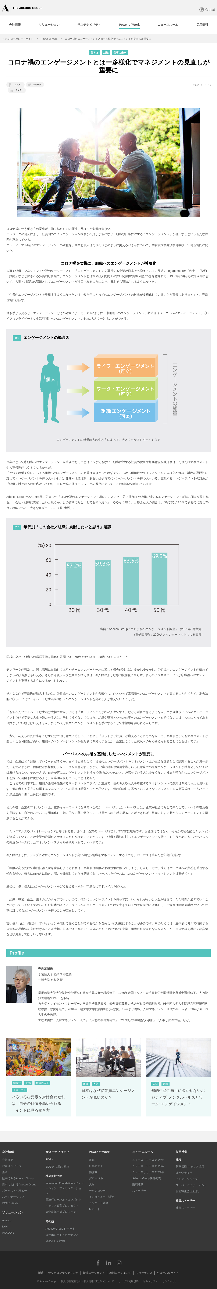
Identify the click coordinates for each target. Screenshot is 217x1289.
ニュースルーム (142, 1152)
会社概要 (7, 1159)
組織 (92, 1159)
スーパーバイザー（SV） (191, 1185)
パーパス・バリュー (14, 1190)
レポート (94, 1209)
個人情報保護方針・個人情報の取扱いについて (87, 1281)
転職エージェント (94, 1272)
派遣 (41, 1272)
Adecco (6, 1220)
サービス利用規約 (128, 1281)
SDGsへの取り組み (58, 1166)
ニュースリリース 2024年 (148, 1172)
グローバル (96, 1178)
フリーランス (144, 1272)
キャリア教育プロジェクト (62, 1205)
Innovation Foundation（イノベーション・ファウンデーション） (65, 1188)
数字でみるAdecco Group (17, 1178)
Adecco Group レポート (60, 1228)
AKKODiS (8, 1232)
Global (210, 9)
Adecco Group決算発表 (146, 1178)
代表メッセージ (11, 1166)
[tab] (49, 24)
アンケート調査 (98, 1203)
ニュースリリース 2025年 (148, 1166)
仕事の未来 (96, 1166)
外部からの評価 (55, 1241)
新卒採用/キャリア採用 (190, 1166)
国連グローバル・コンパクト (63, 1199)
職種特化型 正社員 (187, 1191)
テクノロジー (97, 1190)
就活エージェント (120, 1272)
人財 (92, 1184)
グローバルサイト (168, 1272)
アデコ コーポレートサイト (17, 38)
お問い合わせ (10, 1203)
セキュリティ (150, 1281)
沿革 (5, 1172)
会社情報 (8, 1152)
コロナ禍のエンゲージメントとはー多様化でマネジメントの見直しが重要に (108, 38)
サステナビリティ (57, 1152)
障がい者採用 (184, 1172)
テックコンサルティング (63, 1272)
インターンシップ (187, 1179)
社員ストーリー (185, 1207)
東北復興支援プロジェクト (62, 1211)
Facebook (98, 1263)
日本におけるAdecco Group (19, 1184)
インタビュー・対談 (101, 1196)
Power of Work (49, 38)
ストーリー (139, 1190)
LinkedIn (108, 1263)
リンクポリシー (171, 1281)
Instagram (119, 1263)
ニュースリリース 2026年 (148, 1159)
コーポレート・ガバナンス (62, 1234)
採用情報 (182, 1152)
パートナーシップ (13, 1196)
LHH (5, 1226)
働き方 (93, 1172)
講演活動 (137, 1184)
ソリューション (12, 1212)
